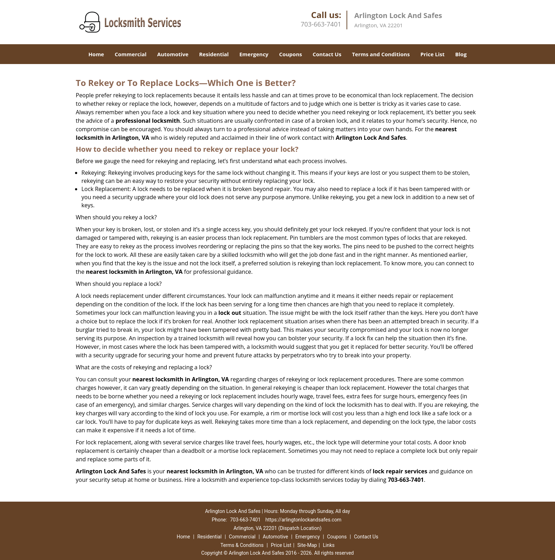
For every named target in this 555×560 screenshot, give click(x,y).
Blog (461, 54)
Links (328, 545)
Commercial (131, 54)
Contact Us (327, 54)
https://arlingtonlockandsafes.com (303, 520)
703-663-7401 (321, 24)
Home (96, 54)
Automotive (173, 54)
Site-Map (307, 545)
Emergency (253, 54)
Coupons (290, 54)
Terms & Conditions (242, 545)
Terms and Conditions (381, 54)
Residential (214, 54)
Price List (432, 54)
